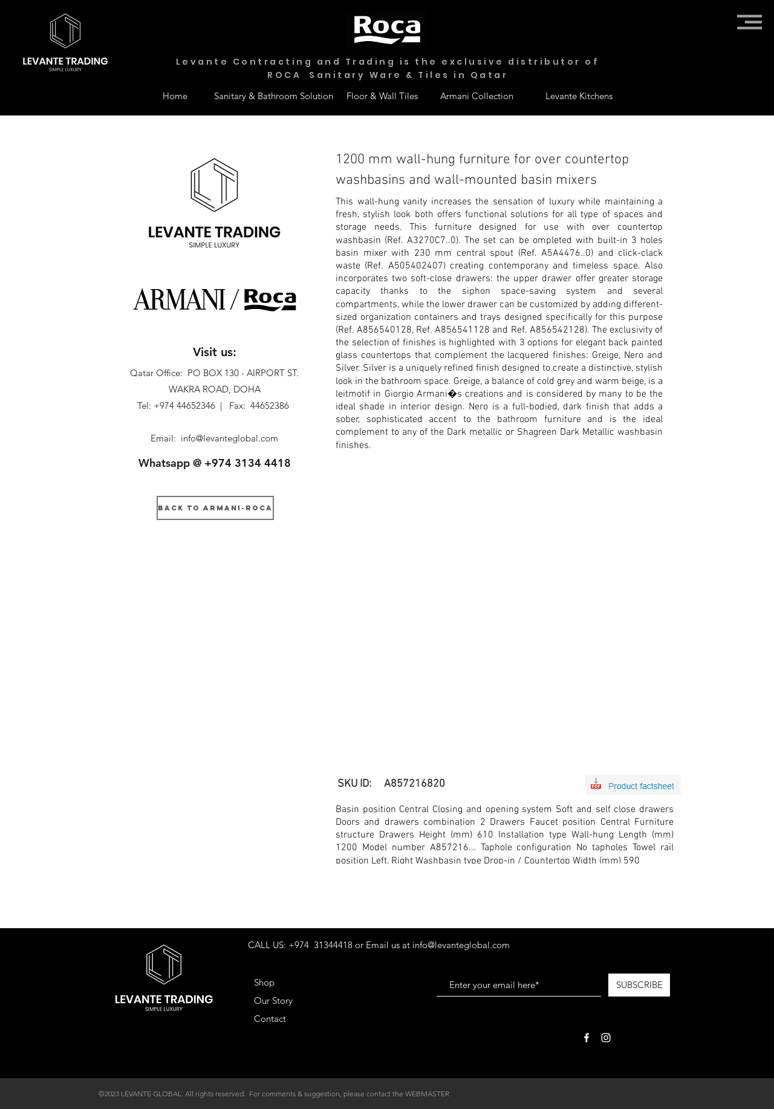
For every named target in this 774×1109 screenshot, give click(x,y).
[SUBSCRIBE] (639, 985)
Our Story (273, 1000)
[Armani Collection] (476, 95)
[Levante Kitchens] (579, 95)
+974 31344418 (320, 945)
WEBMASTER (427, 1093)
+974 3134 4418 (247, 463)
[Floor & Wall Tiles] (382, 95)
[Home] (174, 95)
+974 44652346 (184, 405)
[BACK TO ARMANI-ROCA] (215, 508)
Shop (264, 982)
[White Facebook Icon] (586, 1038)
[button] (749, 22)
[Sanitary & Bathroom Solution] (273, 95)
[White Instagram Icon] (606, 1038)
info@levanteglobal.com (229, 438)
